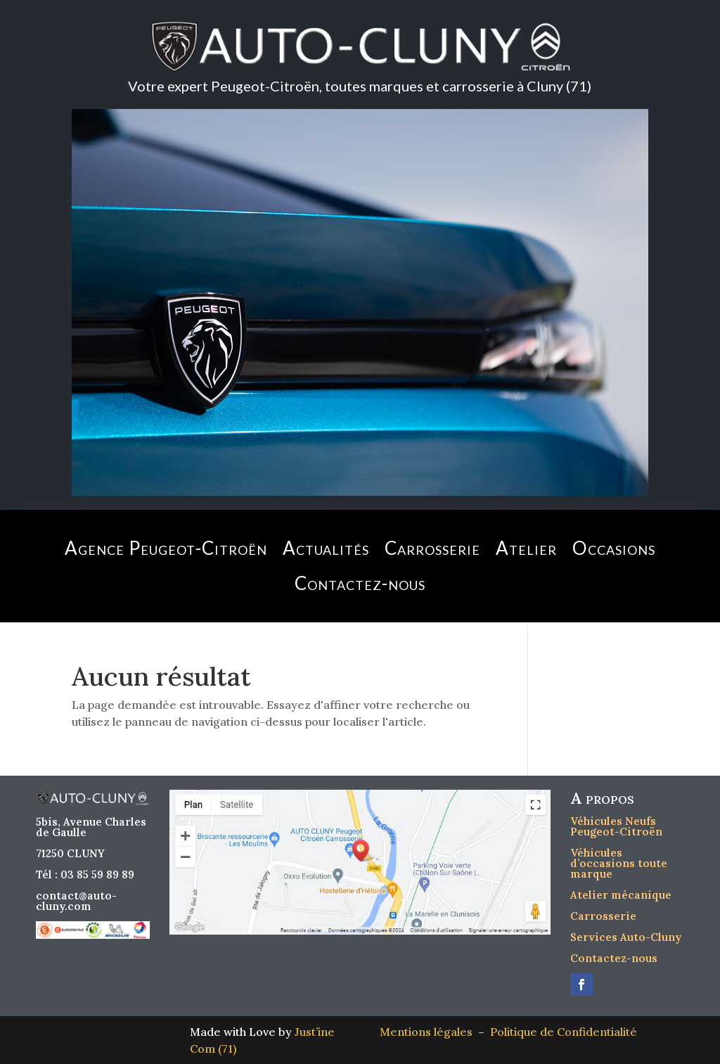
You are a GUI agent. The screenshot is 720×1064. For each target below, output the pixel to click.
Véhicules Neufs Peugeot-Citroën (616, 826)
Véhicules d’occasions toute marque (618, 863)
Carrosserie (432, 548)
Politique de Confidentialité (563, 1032)
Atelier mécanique (620, 895)
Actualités (326, 548)
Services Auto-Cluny (625, 937)
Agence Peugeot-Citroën (166, 548)
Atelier (526, 548)
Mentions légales (429, 1032)
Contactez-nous (360, 583)
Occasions (613, 548)
